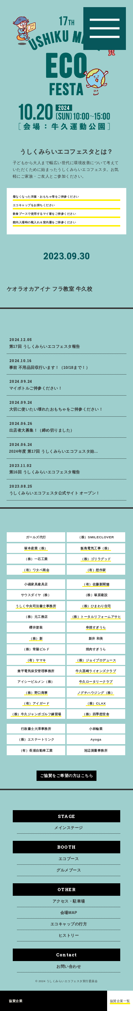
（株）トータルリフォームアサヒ (96, 620)
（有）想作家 (96, 573)
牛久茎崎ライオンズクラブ (96, 674)
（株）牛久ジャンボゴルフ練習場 (36, 717)
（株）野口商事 (36, 695)
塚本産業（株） (36, 551)
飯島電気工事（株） (96, 551)
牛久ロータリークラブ (96, 685)
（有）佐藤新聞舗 (95, 587)
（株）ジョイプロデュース (96, 663)
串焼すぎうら (96, 630)
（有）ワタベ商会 (35, 573)
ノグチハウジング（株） (96, 695)
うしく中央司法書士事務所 (36, 609)
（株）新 (36, 641)
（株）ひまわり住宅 (96, 609)
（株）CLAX (96, 706)
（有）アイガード (35, 706)
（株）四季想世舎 (95, 717)
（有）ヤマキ (36, 663)
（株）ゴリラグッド (96, 562)
